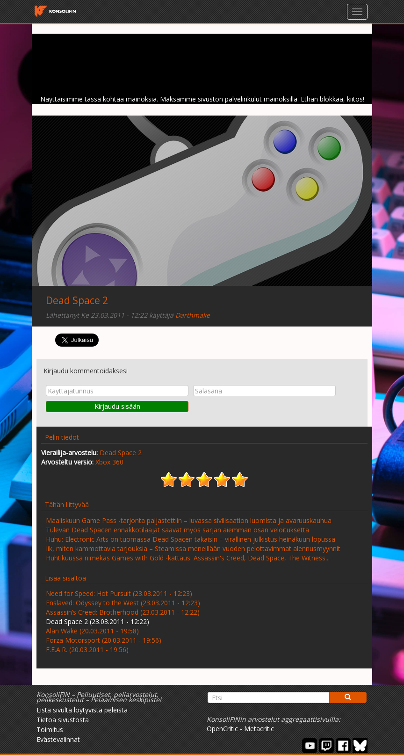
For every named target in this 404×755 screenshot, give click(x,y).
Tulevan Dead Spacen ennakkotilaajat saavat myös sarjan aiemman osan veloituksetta (177, 529)
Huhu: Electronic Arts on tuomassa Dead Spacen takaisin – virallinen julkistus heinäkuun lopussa (190, 539)
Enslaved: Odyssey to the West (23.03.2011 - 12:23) (123, 602)
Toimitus (49, 729)
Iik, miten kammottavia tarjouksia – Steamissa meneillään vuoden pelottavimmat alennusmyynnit (193, 548)
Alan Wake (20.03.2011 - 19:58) (92, 630)
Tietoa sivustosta (62, 719)
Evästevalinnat (58, 739)
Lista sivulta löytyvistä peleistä (82, 709)
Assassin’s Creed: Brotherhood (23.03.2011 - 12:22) (123, 612)
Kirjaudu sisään (117, 406)
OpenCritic (222, 728)
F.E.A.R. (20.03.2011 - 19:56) (87, 649)
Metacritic (259, 728)
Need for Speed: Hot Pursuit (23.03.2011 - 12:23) (119, 593)
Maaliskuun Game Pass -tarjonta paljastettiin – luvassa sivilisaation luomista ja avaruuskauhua (189, 520)
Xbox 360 (109, 461)
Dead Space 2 (77, 300)
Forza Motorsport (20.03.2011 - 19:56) (103, 640)
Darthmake (192, 315)
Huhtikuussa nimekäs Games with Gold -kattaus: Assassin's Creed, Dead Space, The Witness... (188, 557)
